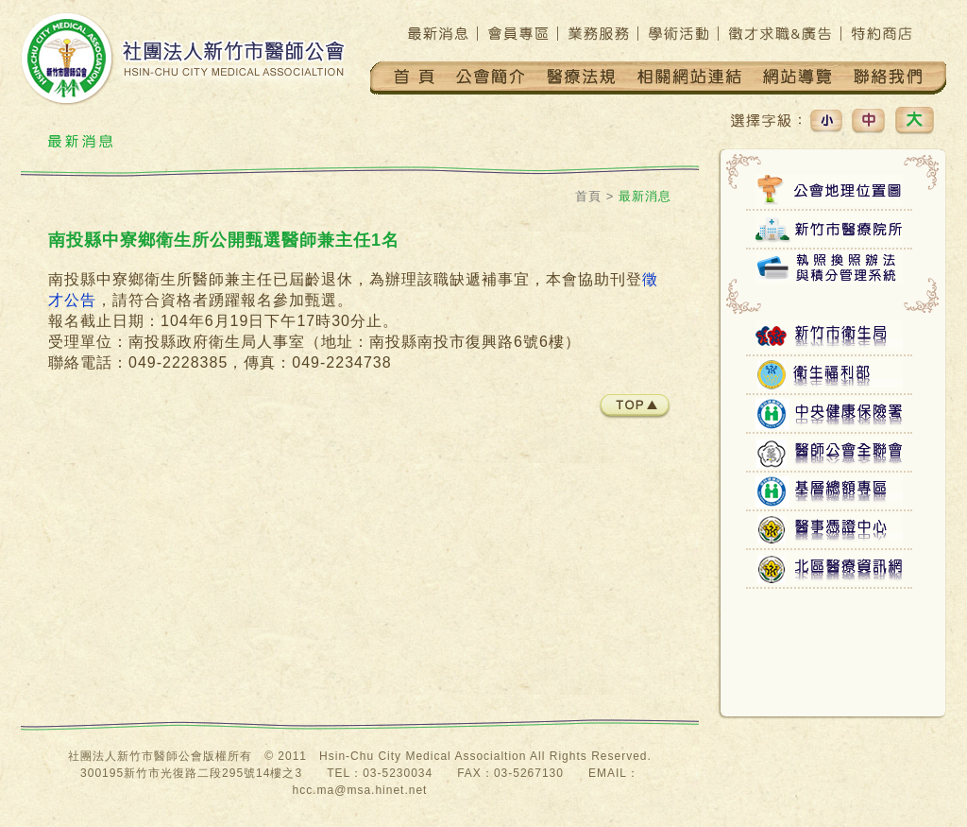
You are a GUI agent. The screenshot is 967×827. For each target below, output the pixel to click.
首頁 (588, 196)
